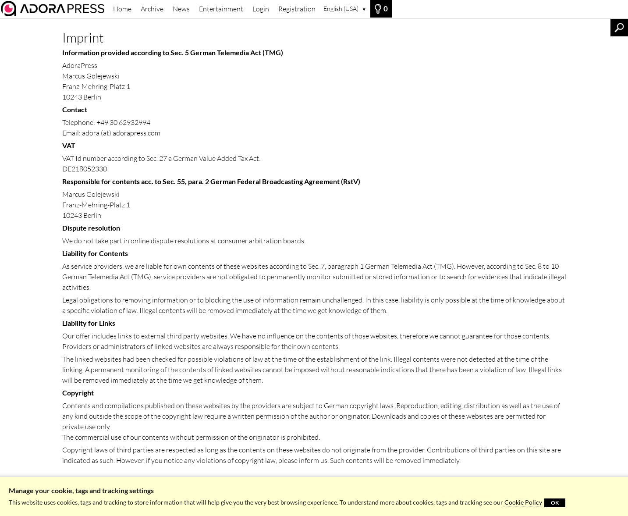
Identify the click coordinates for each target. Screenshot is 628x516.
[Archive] (54, 8)
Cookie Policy (523, 502)
